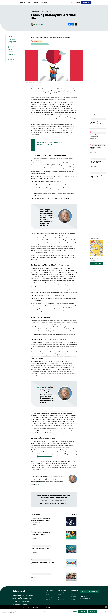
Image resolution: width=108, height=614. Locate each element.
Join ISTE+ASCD (86, 2)
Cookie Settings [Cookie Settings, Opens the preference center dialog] (73, 611)
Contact (48, 599)
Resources (23, 2)
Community (61, 597)
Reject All (83, 611)
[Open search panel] (72, 2)
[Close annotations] (106, 607)
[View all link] (54, 503)
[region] (54, 611)
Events (30, 2)
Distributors (73, 596)
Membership (45, 2)
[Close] (105, 611)
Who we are (49, 593)
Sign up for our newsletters (90, 591)
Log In (94, 2)
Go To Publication (96, 263)
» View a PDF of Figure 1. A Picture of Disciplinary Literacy (49, 143)
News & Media (49, 597)
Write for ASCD (61, 599)
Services (37, 2)
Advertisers (73, 594)
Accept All (92, 611)
